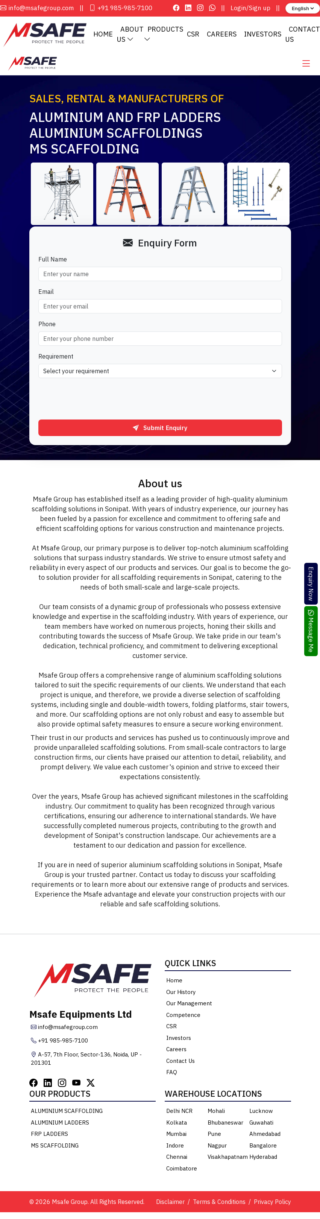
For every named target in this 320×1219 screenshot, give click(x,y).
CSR (193, 34)
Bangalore (263, 1146)
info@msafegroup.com (37, 8)
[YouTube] (76, 1083)
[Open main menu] (306, 64)
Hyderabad (263, 1157)
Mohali (216, 1112)
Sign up (259, 8)
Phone (47, 325)
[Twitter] (90, 1083)
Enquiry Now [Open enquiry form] (311, 584)
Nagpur (217, 1146)
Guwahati (261, 1123)
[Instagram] (62, 1083)
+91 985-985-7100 (120, 8)
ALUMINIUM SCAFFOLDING (67, 1112)
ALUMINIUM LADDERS (60, 1123)
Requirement (55, 357)
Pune (214, 1134)
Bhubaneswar (225, 1123)
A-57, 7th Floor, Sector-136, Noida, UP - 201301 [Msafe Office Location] (86, 1059)
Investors (262, 34)
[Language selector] (302, 8)
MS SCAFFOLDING (55, 1146)
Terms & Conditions (219, 1203)
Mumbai (176, 1134)
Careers (222, 34)
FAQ (171, 1073)
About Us (130, 34)
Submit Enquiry (160, 429)
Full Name (52, 260)
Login (238, 8)
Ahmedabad (265, 1134)
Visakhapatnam (228, 1157)
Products (163, 34)
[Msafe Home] (32, 64)
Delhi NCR (179, 1112)
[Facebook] (33, 1083)
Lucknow (261, 1112)
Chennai (176, 1157)
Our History (181, 992)
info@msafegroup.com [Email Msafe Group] (64, 1027)
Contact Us (180, 1061)
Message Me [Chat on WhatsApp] (311, 631)
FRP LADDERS (49, 1134)
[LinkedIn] (48, 1083)
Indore (175, 1146)
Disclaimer (170, 1203)
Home (103, 34)
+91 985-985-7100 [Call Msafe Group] (59, 1041)
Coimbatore (181, 1169)
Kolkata (176, 1123)
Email (46, 292)
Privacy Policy (272, 1203)
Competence (183, 1015)
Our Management (189, 1004)
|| (81, 8)
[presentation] (95, 400)
